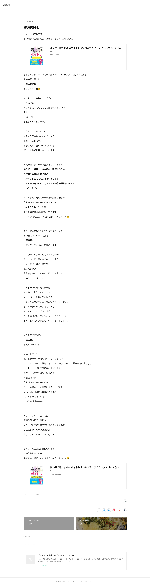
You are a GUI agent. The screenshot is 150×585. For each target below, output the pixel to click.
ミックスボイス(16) (29, 494)
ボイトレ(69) (39, 494)
